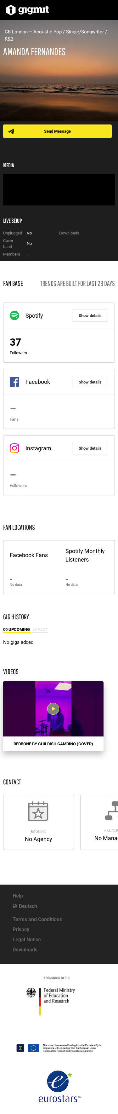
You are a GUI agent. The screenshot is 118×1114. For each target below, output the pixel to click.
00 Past (40, 629)
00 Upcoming (17, 629)
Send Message (57, 131)
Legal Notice (27, 940)
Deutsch (28, 906)
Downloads (25, 950)
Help (18, 896)
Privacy (21, 929)
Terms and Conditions (37, 919)
